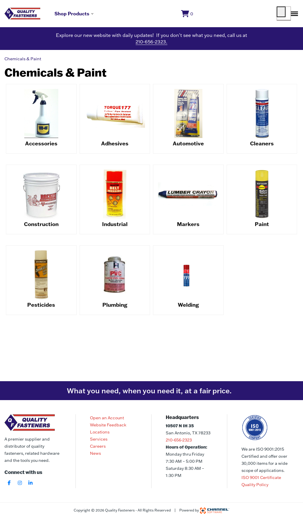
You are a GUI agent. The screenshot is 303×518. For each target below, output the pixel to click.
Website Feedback (108, 425)
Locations (99, 432)
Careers (98, 446)
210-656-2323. (151, 44)
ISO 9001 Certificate (261, 477)
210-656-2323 (179, 440)
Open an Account (107, 417)
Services (98, 439)
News (95, 453)
